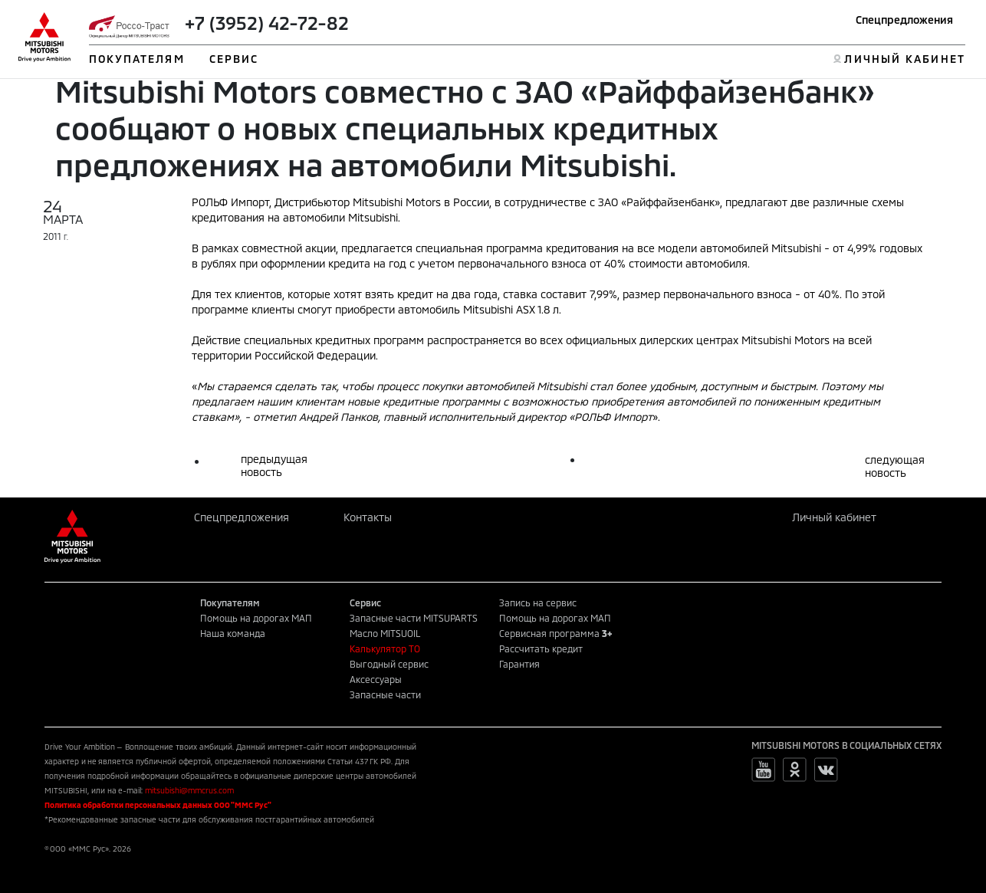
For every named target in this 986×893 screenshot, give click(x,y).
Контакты (367, 517)
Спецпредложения (904, 19)
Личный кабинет (834, 517)
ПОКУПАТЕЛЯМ (137, 58)
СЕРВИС (234, 58)
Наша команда (232, 633)
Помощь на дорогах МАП (256, 617)
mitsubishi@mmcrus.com (189, 790)
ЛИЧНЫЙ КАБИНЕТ (904, 58)
